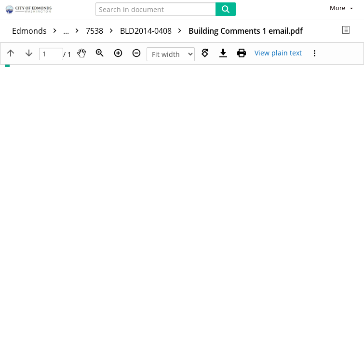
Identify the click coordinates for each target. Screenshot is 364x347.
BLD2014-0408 (153, 31)
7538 (102, 31)
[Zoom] (100, 53)
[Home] (41, 10)
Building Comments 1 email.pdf (246, 31)
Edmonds (47, 31)
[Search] (226, 9)
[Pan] (81, 53)
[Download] (223, 53)
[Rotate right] (205, 53)
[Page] (51, 54)
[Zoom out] (136, 53)
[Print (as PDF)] (241, 53)
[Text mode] (278, 53)
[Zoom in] (118, 53)
